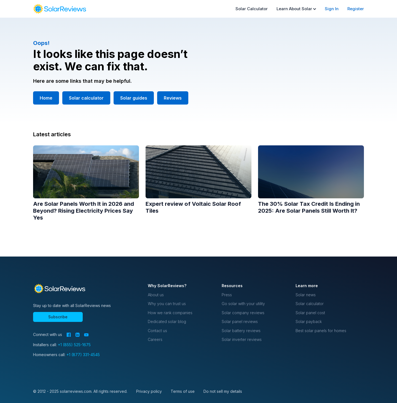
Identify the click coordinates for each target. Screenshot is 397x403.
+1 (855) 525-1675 (74, 344)
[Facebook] (68, 335)
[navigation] (59, 9)
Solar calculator (86, 98)
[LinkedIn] (77, 335)
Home (46, 98)
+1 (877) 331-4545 (83, 354)
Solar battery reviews (241, 330)
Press (227, 294)
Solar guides (133, 98)
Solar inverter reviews (242, 339)
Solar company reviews (243, 312)
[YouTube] (86, 335)
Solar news (306, 294)
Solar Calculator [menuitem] (251, 8)
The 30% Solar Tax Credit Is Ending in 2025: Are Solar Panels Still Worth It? (309, 207)
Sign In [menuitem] (332, 8)
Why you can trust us (167, 303)
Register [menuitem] (355, 8)
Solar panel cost (310, 312)
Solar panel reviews (240, 321)
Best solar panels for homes (321, 330)
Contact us (157, 330)
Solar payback (309, 321)
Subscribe (58, 316)
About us (156, 294)
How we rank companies (170, 312)
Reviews (173, 98)
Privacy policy (149, 391)
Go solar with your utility (243, 303)
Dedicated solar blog (167, 321)
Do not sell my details (222, 391)
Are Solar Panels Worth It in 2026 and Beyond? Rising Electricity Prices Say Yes (83, 211)
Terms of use (183, 391)
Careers (155, 339)
